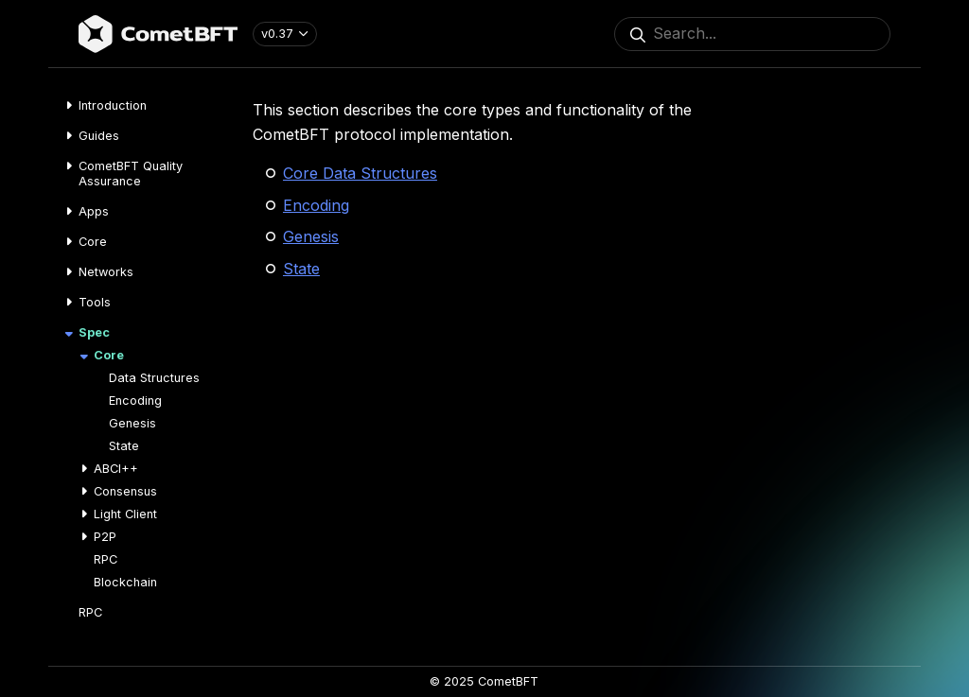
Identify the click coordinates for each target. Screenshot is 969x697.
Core (93, 242)
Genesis (132, 423)
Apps (94, 211)
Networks (106, 272)
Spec (94, 332)
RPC (105, 559)
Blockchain (125, 582)
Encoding (135, 400)
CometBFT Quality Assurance (131, 173)
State (124, 446)
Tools (95, 302)
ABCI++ (116, 469)
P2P (105, 537)
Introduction (113, 105)
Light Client (125, 514)
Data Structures (154, 378)
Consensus (125, 491)
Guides (99, 136)
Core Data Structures (360, 173)
